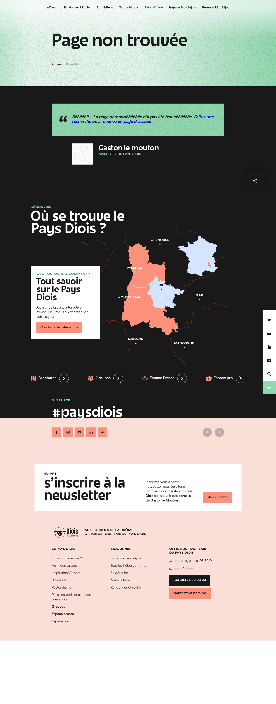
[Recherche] (269, 374)
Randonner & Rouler (77, 7)
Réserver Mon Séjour (216, 7)
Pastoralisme (61, 587)
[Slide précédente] (207, 432)
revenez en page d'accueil (126, 122)
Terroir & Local (129, 7)
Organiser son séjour (126, 558)
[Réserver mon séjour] (269, 334)
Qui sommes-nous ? (67, 558)
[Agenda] (269, 347)
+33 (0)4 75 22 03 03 (189, 580)
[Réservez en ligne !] (269, 320)
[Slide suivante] (219, 432)
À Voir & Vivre (153, 7)
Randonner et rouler (126, 587)
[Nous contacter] (269, 360)
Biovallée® (59, 580)
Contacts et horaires (190, 593)
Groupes (99, 378)
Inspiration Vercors (66, 573)
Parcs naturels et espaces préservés (71, 597)
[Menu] (269, 387)
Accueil (57, 64)
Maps (177, 568)
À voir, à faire (120, 580)
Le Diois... (51, 7)
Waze (189, 568)
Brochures (43, 378)
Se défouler (119, 573)
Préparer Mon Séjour (182, 7)
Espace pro (219, 378)
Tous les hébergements (128, 565)
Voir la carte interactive (59, 327)
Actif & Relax (105, 7)
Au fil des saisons (64, 565)
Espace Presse (158, 378)
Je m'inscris (217, 497)
